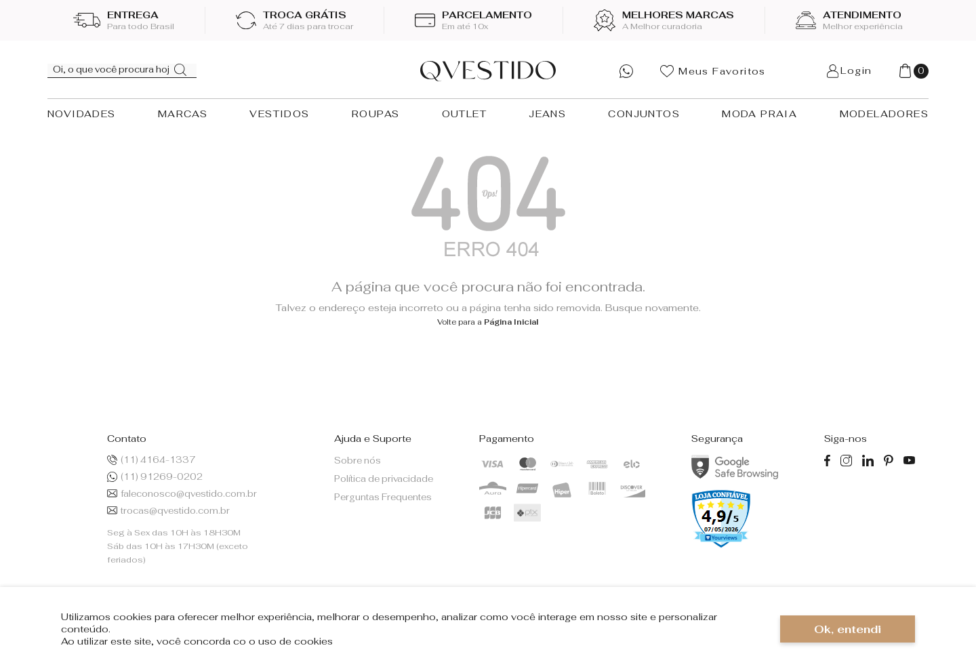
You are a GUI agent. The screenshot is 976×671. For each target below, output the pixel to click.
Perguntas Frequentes (383, 497)
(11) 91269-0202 (155, 477)
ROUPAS (375, 114)
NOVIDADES (81, 114)
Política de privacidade (383, 479)
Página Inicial (511, 322)
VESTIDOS (279, 114)
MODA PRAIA (759, 114)
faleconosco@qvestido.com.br (182, 494)
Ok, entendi (847, 629)
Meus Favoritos (713, 71)
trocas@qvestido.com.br (168, 511)
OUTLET (464, 114)
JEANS (547, 114)
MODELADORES (884, 114)
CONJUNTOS (644, 114)
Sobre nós (357, 460)
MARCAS (182, 114)
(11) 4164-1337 (151, 460)
